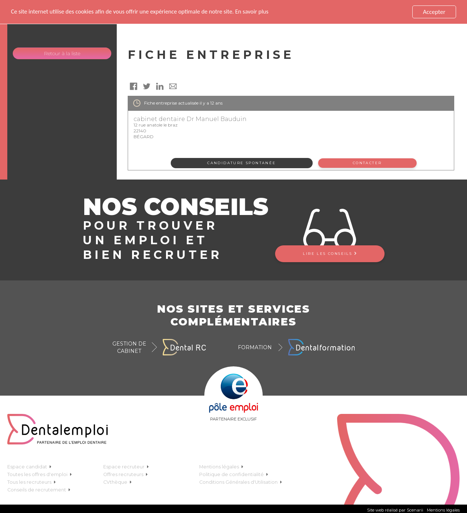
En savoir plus (259, 12)
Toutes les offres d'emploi (39, 474)
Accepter (434, 12)
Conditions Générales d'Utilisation (240, 482)
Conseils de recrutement (38, 490)
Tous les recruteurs (31, 482)
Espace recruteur (126, 466)
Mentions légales (221, 466)
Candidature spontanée (241, 163)
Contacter (367, 163)
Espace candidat (29, 466)
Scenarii (415, 510)
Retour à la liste (62, 53)
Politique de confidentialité (233, 474)
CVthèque (117, 482)
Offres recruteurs (125, 474)
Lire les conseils (329, 254)
